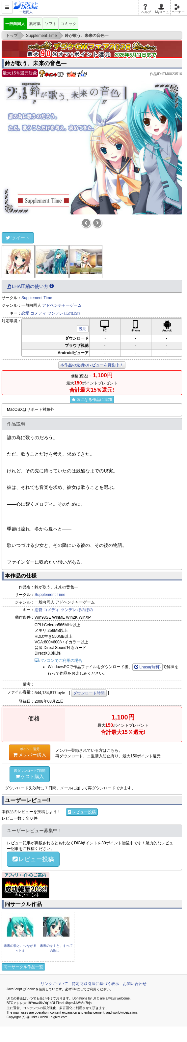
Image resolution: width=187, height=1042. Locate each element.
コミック (68, 23)
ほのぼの (72, 313)
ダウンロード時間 (89, 693)
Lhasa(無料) (147, 667)
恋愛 (25, 313)
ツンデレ (55, 313)
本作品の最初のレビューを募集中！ (91, 365)
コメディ (38, 313)
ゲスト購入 (29, 774)
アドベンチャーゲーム (62, 305)
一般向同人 (15, 23)
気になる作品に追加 (92, 399)
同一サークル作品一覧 (23, 967)
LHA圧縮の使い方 (30, 286)
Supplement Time (36, 298)
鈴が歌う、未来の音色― (36, 63)
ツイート (18, 237)
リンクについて (54, 983)
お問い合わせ (135, 983)
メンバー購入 (29, 752)
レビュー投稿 (82, 812)
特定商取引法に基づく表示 (95, 983)
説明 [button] (83, 328)
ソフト (51, 23)
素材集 (35, 23)
